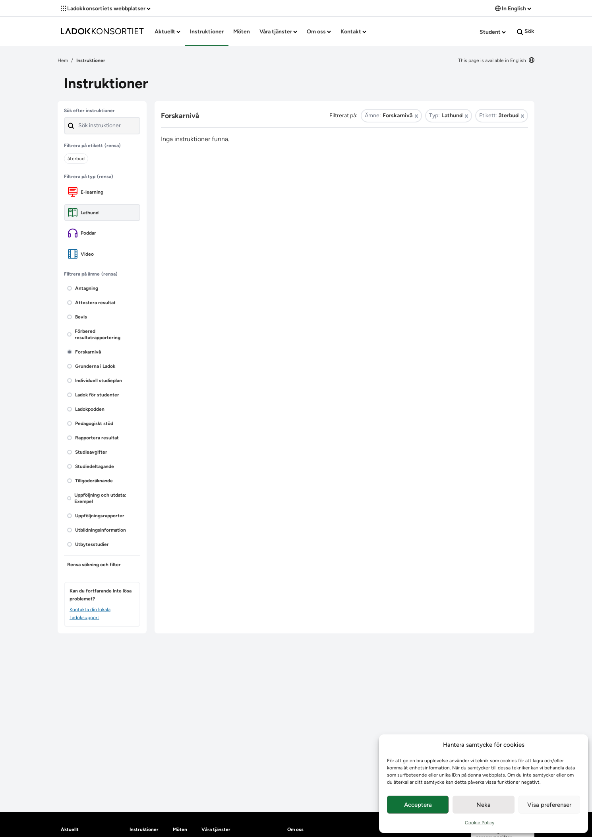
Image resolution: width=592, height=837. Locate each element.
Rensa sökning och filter (94, 564)
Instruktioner (207, 31)
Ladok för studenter (93, 395)
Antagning (82, 288)
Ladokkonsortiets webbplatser (106, 8)
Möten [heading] (180, 829)
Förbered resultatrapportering (93, 334)
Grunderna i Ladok (91, 366)
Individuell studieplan (94, 380)
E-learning (85, 192)
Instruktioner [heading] (144, 829)
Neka (483, 804)
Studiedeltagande (90, 466)
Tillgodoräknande (90, 481)
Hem (63, 60)
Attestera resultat (91, 302)
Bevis (77, 317)
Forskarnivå (84, 352)
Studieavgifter (87, 452)
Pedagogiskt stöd (90, 423)
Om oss (319, 31)
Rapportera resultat (93, 438)
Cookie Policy (479, 822)
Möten (241, 31)
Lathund (83, 212)
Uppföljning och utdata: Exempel (96, 498)
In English (513, 8)
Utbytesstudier (88, 544)
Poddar (82, 233)
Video (81, 254)
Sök (525, 31)
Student (493, 32)
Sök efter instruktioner (89, 110)
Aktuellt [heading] (70, 829)
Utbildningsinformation (96, 530)
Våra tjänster (278, 31)
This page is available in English (496, 60)
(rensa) (112, 145)
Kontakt (353, 31)
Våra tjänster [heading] (215, 829)
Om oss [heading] (295, 829)
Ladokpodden (85, 409)
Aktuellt (167, 31)
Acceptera (418, 804)
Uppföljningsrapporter (95, 516)
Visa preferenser (549, 804)
